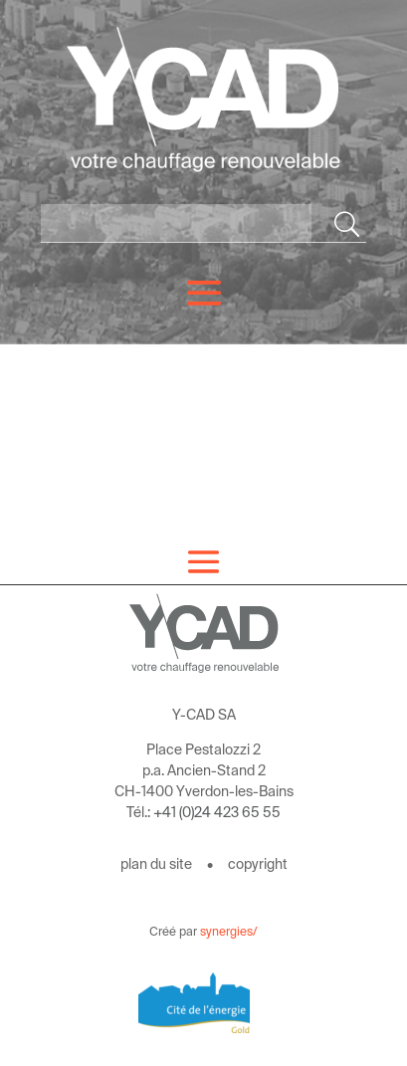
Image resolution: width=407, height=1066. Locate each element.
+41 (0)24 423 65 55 (217, 812)
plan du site (156, 864)
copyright (258, 864)
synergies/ (229, 932)
